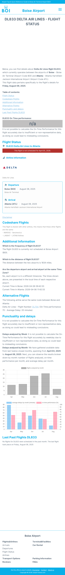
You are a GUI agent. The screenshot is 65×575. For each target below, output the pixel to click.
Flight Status (8, 95)
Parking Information (42, 558)
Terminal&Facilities (42, 541)
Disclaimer (36, 570)
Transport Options (11, 558)
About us (51, 570)
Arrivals (5, 545)
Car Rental (38, 545)
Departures (7, 548)
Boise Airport (33, 10)
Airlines (5, 555)
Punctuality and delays (12, 109)
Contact (44, 570)
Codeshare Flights (10, 99)
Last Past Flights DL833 (13, 112)
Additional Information (12, 102)
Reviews (6, 562)
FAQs (35, 562)
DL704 (35, 307)
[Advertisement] (32, 47)
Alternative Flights (10, 105)
